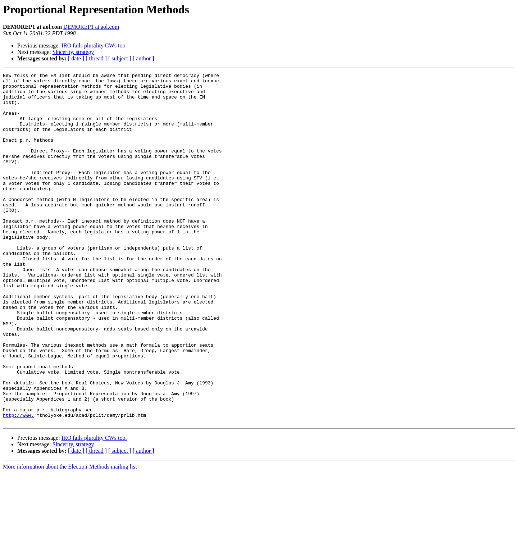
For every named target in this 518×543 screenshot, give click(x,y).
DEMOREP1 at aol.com (91, 27)
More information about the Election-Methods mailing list (70, 537)
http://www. (18, 484)
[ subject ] (119, 58)
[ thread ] (96, 58)
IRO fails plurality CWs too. (94, 45)
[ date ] (76, 58)
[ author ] (143, 58)
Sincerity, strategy (73, 52)
